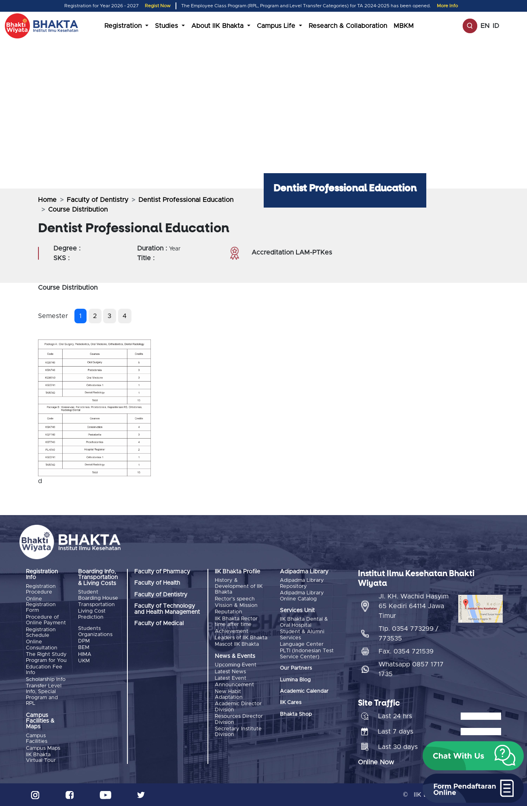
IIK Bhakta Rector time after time (236, 621)
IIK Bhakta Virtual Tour (41, 757)
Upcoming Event (235, 665)
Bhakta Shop (296, 714)
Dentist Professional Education (185, 200)
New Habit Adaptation (229, 694)
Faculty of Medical (159, 623)
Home (47, 200)
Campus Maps (43, 748)
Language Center (302, 644)
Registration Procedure (41, 589)
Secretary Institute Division (238, 731)
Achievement (231, 631)
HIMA (84, 654)
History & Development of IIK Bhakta (238, 586)
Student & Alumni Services (302, 634)
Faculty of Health (157, 583)
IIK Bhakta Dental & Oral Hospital (304, 622)
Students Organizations (95, 631)
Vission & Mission (236, 605)
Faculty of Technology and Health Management (167, 609)
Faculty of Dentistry (97, 200)
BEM (83, 647)
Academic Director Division (238, 706)
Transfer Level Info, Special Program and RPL (43, 694)
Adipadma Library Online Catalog (302, 595)
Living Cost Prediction (92, 614)
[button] (473, 755)
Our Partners (296, 668)
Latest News (230, 671)
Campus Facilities (36, 738)
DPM (84, 641)
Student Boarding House (98, 595)
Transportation (96, 604)
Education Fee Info (44, 669)
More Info (447, 6)
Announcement (234, 684)
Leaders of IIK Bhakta (241, 638)
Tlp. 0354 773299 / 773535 (408, 634)
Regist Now (158, 6)
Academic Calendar (304, 691)
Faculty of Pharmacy (162, 572)
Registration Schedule (41, 632)
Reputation (228, 612)
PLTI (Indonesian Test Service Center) (307, 653)
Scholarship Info (46, 679)
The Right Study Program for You (46, 657)
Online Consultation (41, 644)
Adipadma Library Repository (302, 583)
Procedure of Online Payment (46, 620)
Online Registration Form (41, 604)
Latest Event (230, 678)
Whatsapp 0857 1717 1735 (411, 669)
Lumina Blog (295, 680)
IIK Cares (290, 702)
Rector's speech (235, 599)
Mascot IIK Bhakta (237, 644)
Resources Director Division (239, 719)
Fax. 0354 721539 (406, 651)
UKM (84, 661)
